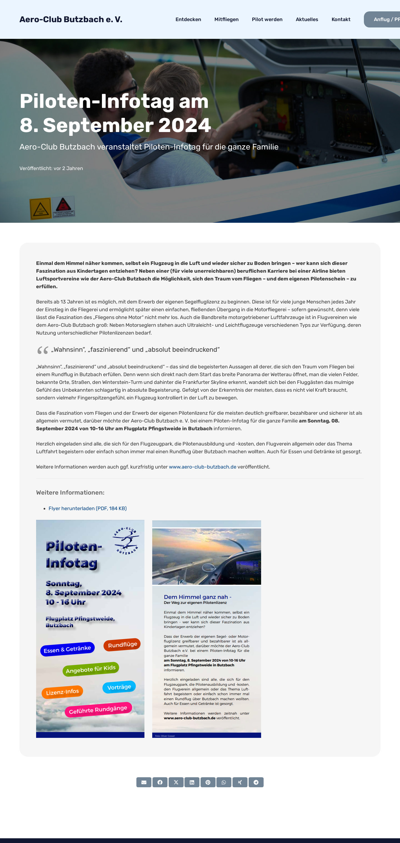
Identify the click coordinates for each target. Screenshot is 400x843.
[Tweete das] (176, 782)
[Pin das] (208, 782)
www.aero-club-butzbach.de (202, 467)
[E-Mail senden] (143, 782)
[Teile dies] (160, 782)
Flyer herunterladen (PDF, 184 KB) (88, 508)
